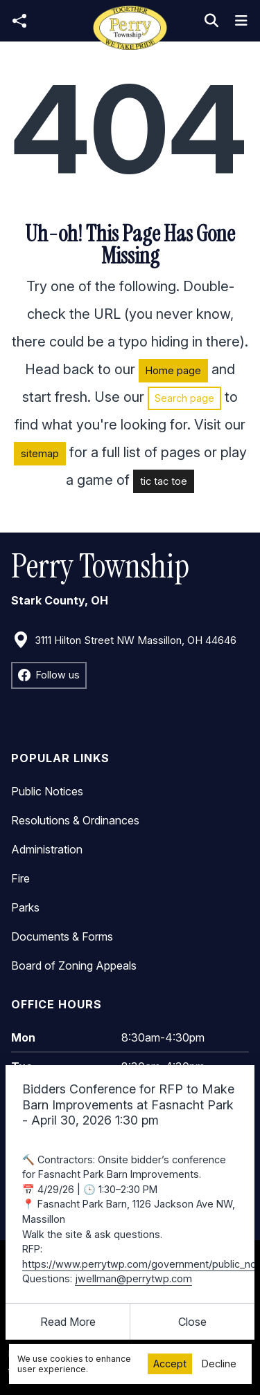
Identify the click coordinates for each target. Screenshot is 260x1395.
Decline (219, 1363)
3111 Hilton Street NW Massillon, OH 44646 (124, 640)
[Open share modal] (19, 21)
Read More (68, 1322)
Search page (184, 398)
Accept (170, 1363)
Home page (173, 370)
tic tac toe (163, 481)
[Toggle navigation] (241, 21)
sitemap (40, 453)
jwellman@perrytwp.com (133, 1278)
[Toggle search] (211, 21)
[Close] (192, 1322)
